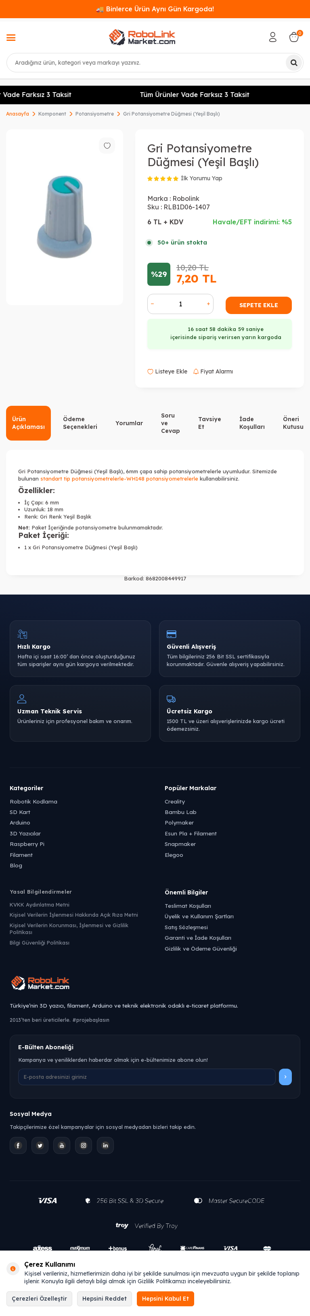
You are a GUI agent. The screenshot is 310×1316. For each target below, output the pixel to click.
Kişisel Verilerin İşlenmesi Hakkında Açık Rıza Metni (74, 914)
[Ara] (294, 63)
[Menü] (10, 38)
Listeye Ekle (167, 371)
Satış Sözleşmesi (186, 927)
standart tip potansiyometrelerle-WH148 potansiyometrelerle (119, 478)
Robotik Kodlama (33, 801)
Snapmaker (180, 843)
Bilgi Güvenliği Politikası (39, 942)
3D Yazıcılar (25, 833)
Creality (175, 801)
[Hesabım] (273, 37)
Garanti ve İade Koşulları (198, 937)
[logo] (142, 37)
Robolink (185, 198)
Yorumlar (129, 423)
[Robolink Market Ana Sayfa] (155, 984)
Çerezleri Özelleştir (39, 1298)
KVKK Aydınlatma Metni (39, 904)
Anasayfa (17, 114)
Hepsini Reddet (104, 1298)
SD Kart (20, 811)
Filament (21, 854)
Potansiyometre (94, 114)
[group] (64, 217)
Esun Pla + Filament (191, 833)
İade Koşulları (252, 422)
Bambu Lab (181, 811)
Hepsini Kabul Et (165, 1298)
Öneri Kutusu (293, 422)
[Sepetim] (294, 37)
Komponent (52, 114)
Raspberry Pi (27, 843)
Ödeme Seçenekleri (80, 422)
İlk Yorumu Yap (201, 178)
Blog (16, 865)
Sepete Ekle (258, 305)
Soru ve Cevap (170, 423)
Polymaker (179, 822)
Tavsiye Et (209, 422)
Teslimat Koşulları (188, 905)
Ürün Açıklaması (28, 422)
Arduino (20, 822)
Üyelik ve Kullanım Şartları (199, 916)
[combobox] (155, 62)
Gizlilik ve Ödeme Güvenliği (201, 948)
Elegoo (174, 854)
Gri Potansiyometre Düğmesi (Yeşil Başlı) (171, 114)
